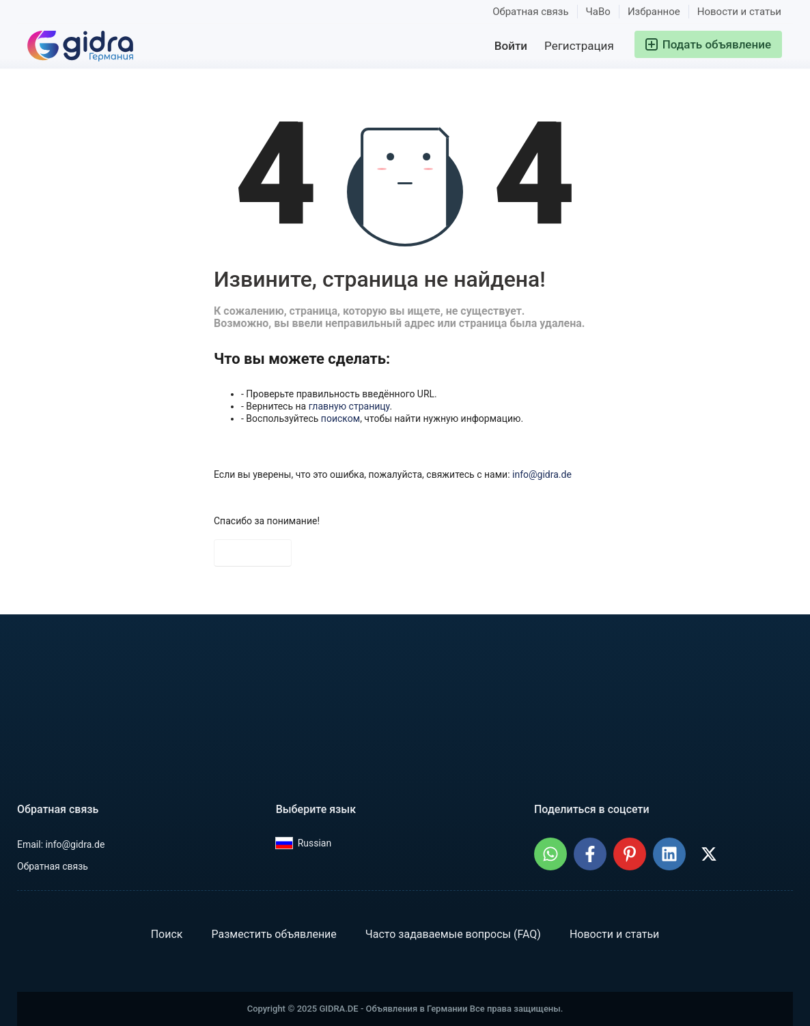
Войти (510, 46)
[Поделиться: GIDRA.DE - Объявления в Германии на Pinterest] (629, 854)
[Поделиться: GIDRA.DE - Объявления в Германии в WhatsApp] (550, 854)
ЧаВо (598, 11)
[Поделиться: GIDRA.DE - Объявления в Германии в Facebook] (590, 854)
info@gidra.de (542, 474)
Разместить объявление (273, 934)
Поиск (167, 934)
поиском (340, 418)
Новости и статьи (739, 11)
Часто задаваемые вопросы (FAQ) (453, 934)
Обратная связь (530, 11)
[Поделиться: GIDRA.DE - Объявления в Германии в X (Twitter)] (709, 854)
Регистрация (579, 46)
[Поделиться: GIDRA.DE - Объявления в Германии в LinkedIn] (669, 854)
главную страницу (349, 406)
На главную (253, 552)
